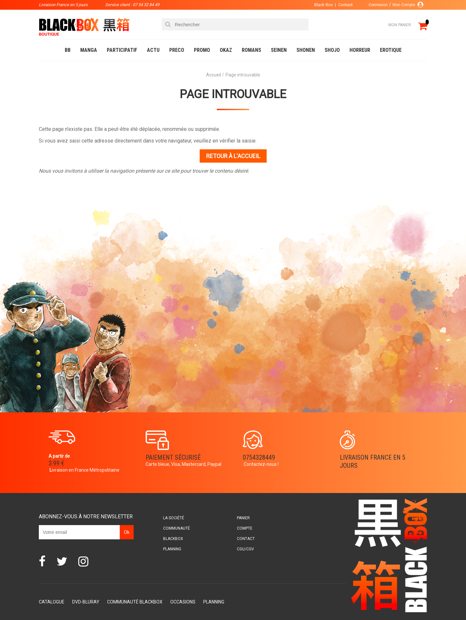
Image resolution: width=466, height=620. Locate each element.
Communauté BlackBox (134, 601)
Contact (345, 4)
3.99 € (56, 463)
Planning (172, 549)
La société (173, 518)
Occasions (182, 601)
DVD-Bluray (85, 601)
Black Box (323, 4)
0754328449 (259, 457)
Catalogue (51, 601)
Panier (243, 518)
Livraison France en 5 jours (372, 461)
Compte (244, 528)
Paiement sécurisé (173, 457)
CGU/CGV (245, 549)
